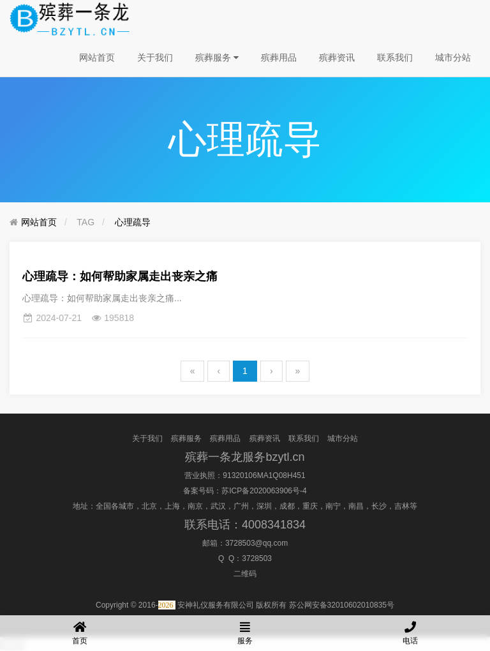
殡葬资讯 (337, 57)
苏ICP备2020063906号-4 (263, 490)
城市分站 (453, 57)
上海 (172, 506)
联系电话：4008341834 (245, 524)
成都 (287, 506)
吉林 (402, 506)
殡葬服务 (217, 57)
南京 (195, 506)
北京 (149, 506)
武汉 (218, 506)
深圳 (264, 506)
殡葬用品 (279, 57)
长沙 (379, 506)
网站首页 (97, 57)
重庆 (310, 506)
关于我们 (155, 57)
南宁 (333, 506)
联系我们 (395, 57)
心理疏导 (133, 222)
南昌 (356, 506)
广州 (241, 506)
